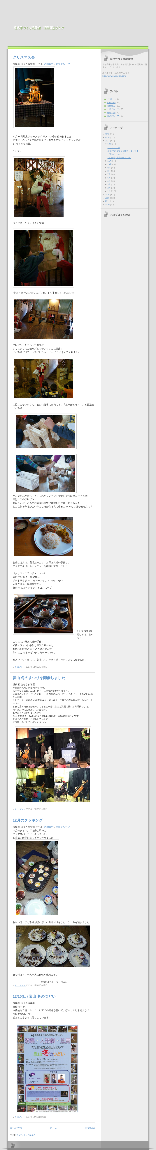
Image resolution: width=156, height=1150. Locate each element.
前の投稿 (90, 1128)
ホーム (53, 1128)
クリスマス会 (24, 57)
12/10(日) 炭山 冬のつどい (34, 996)
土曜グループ (63, 826)
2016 (107, 194)
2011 (107, 201)
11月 (109, 161)
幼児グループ (63, 64)
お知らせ (111, 102)
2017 (107, 141)
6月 (109, 178)
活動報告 (49, 64)
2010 (107, 204)
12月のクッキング (28, 820)
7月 (109, 174)
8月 (109, 171)
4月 (109, 181)
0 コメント (20, 667)
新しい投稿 (16, 1128)
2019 (107, 134)
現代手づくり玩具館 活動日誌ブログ (39, 27)
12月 (109, 144)
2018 (107, 137)
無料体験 (111, 113)
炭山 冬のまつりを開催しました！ (41, 678)
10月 (109, 164)
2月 (109, 188)
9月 (109, 168)
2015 (107, 198)
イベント (111, 99)
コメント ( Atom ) (25, 1135)
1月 (109, 191)
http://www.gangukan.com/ (114, 76)
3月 (109, 184)
